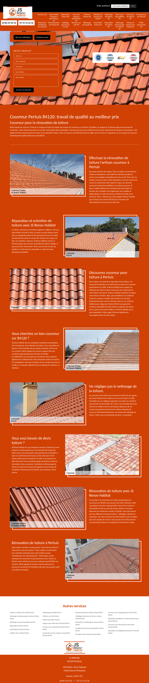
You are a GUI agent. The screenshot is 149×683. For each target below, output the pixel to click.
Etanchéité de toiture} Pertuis (19, 629)
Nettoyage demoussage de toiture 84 (119, 26)
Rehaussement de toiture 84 (53, 24)
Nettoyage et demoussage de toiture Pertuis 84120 (24, 617)
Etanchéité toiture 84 (98, 24)
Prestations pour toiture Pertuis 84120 (88, 634)
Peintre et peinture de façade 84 (130, 25)
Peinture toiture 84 (87, 15)
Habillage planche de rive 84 (65, 25)
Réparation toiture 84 (65, 15)
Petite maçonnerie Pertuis (51, 620)
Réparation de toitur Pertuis (19, 626)
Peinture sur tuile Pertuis (51, 616)
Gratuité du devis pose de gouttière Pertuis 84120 (89, 629)
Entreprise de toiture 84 (130, 16)
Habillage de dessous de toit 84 (98, 16)
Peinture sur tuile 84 (76, 24)
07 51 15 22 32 (26, 22)
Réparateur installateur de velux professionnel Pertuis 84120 (123, 620)
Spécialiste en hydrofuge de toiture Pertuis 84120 (89, 623)
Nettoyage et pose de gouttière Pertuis (22, 622)
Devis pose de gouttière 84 (119, 16)
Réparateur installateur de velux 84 (42, 25)
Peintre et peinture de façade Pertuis (22, 613)
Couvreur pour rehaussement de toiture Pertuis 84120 (121, 626)
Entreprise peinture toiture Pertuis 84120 (89, 613)
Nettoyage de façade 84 (87, 24)
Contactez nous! (42, 37)
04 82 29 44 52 (9, 22)
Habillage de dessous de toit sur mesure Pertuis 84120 (88, 617)
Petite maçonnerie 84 (141, 25)
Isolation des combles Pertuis (19, 633)
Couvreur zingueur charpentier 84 (76, 17)
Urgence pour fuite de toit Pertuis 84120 (56, 623)
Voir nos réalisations (23, 37)
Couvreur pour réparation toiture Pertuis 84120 (56, 628)
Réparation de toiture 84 (109, 25)
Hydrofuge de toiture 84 (109, 16)
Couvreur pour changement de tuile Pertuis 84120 (122, 614)
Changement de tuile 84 (141, 15)
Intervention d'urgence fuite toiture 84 (54, 17)
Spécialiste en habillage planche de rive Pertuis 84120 (123, 632)
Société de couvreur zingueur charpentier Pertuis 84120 (56, 634)
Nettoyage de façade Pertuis (52, 613)
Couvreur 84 (42, 14)
